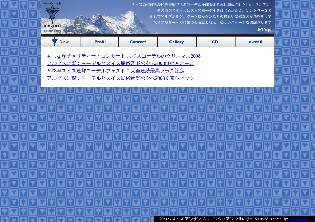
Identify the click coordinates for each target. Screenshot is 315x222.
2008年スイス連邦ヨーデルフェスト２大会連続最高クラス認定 (116, 70)
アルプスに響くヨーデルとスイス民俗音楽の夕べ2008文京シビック (120, 78)
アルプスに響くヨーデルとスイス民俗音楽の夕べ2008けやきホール (120, 63)
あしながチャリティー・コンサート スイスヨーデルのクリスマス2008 (124, 56)
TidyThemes (299, 218)
